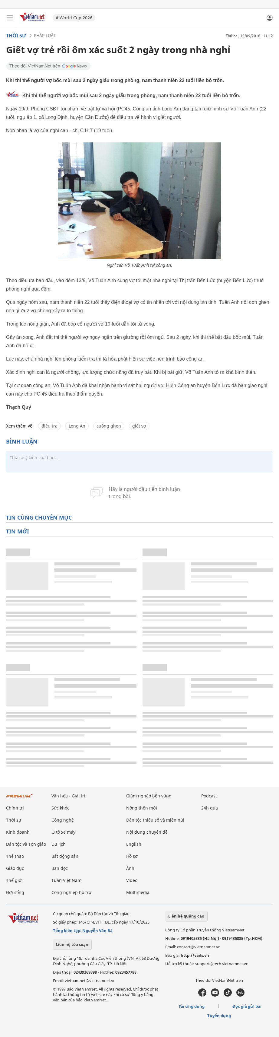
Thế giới (14, 880)
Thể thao (15, 856)
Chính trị (15, 808)
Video (131, 880)
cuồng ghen (109, 426)
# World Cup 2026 (74, 18)
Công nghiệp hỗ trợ (71, 892)
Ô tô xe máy (63, 832)
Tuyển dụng (219, 1015)
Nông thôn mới (141, 808)
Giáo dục (15, 868)
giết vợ (139, 426)
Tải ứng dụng (192, 1006)
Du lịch (58, 844)
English (133, 844)
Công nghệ (62, 820)
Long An (77, 426)
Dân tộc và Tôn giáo (26, 844)
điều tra (49, 426)
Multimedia (137, 892)
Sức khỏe (60, 808)
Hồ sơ (132, 856)
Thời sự (16, 35)
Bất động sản (64, 856)
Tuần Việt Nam (66, 880)
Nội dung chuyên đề (147, 832)
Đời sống (15, 892)
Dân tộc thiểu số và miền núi (155, 820)
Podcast (209, 796)
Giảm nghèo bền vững (149, 796)
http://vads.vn (195, 955)
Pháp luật (45, 35)
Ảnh (130, 868)
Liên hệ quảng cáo (186, 916)
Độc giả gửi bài (246, 1006)
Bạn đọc (59, 868)
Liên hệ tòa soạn (72, 944)
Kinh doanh (18, 832)
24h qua (209, 808)
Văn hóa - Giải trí (68, 796)
